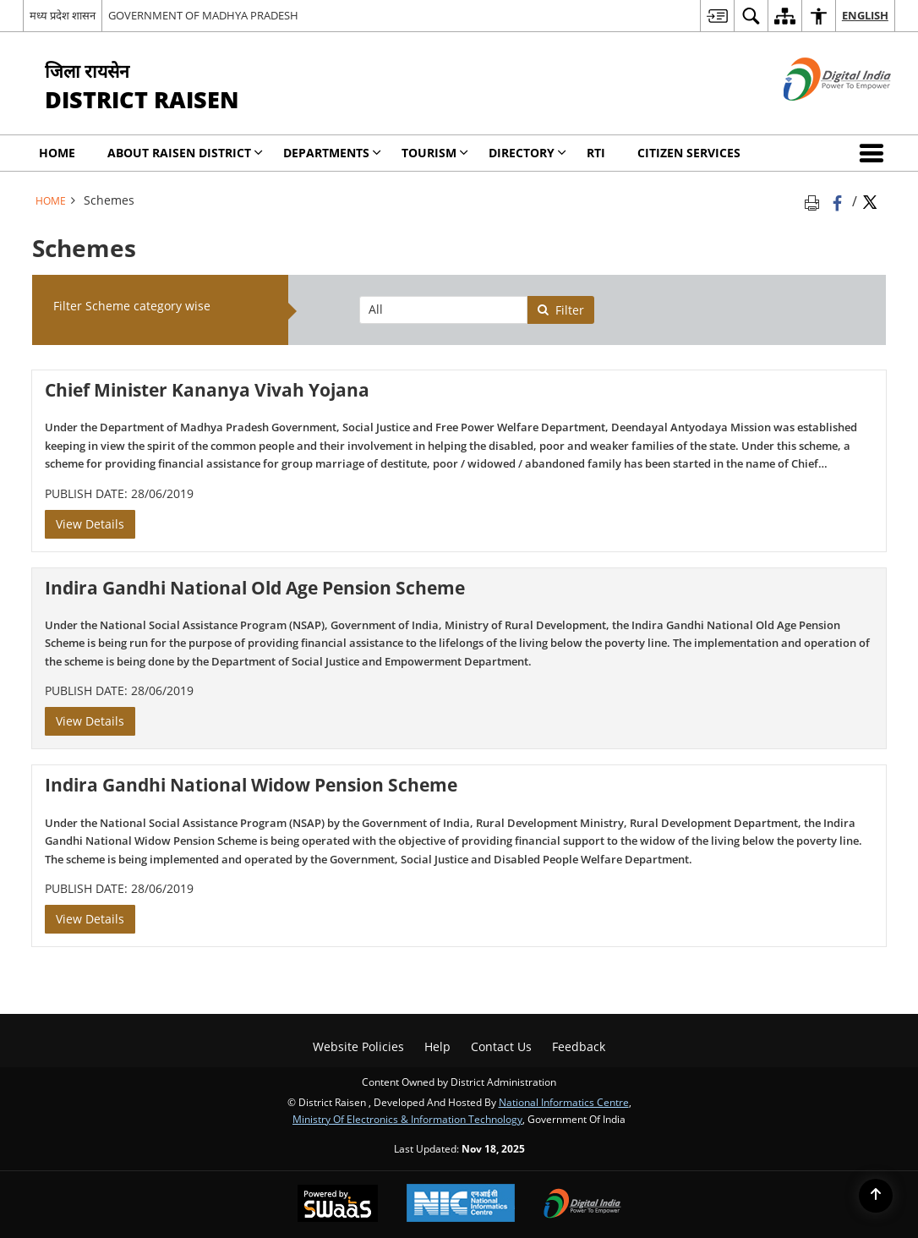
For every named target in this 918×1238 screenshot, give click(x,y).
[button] (875, 153)
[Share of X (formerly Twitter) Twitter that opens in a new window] (870, 200)
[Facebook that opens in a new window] (839, 200)
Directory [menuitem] (527, 153)
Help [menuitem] (437, 1046)
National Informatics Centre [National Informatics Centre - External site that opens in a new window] (564, 1102)
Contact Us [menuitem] (501, 1046)
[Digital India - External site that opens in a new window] (816, 115)
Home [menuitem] (57, 153)
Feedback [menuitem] (578, 1046)
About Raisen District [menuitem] (185, 153)
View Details (90, 524)
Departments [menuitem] (332, 153)
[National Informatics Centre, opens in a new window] (460, 1204)
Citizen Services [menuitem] (688, 153)
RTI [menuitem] (596, 153)
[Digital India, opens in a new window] (582, 1205)
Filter (560, 310)
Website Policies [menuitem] (358, 1046)
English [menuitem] (865, 15)
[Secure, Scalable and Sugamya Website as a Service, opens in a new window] (338, 1205)
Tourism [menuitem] (435, 153)
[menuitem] (717, 15)
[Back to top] (876, 1196)
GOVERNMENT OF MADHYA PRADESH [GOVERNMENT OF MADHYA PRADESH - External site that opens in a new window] (203, 15)
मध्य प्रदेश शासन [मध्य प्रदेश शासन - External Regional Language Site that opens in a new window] (63, 15)
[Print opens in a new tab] (815, 200)
